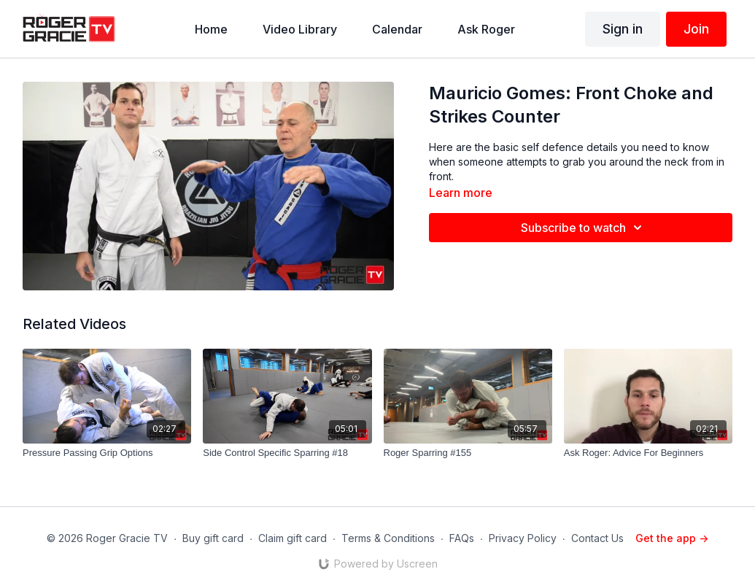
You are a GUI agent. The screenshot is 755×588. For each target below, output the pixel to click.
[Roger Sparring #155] (468, 453)
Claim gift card (292, 538)
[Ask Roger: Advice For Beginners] (648, 453)
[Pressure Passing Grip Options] (107, 453)
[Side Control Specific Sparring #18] (287, 453)
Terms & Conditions (388, 538)
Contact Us (597, 538)
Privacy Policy (523, 538)
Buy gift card (213, 538)
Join (696, 28)
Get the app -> (671, 538)
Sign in (623, 28)
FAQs (461, 538)
